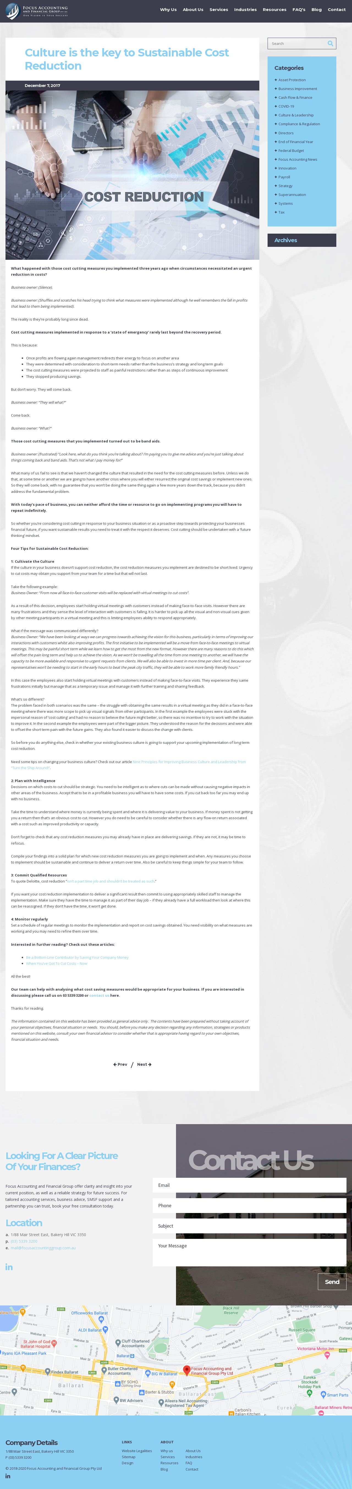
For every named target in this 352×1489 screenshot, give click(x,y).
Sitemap (129, 1456)
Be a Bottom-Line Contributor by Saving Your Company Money (77, 957)
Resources (273, 10)
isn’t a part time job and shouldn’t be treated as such (110, 881)
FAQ (189, 1462)
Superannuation (292, 194)
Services (217, 10)
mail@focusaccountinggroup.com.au (43, 1247)
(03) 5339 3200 (24, 1241)
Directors (286, 132)
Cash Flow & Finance (295, 97)
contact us (99, 995)
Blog (315, 10)
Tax (282, 212)
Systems (286, 203)
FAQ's (297, 10)
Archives (285, 240)
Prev (120, 1064)
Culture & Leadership (296, 115)
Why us (167, 1450)
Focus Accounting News (298, 159)
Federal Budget (291, 150)
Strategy (286, 185)
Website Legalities (137, 1450)
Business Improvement (298, 88)
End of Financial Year (296, 141)
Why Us (166, 10)
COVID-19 (286, 106)
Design (127, 1462)
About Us (191, 10)
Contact (335, 10)
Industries (244, 10)
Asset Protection (292, 79)
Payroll (284, 176)
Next (144, 1064)
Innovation (287, 168)
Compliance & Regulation (299, 123)
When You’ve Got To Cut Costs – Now (56, 963)
